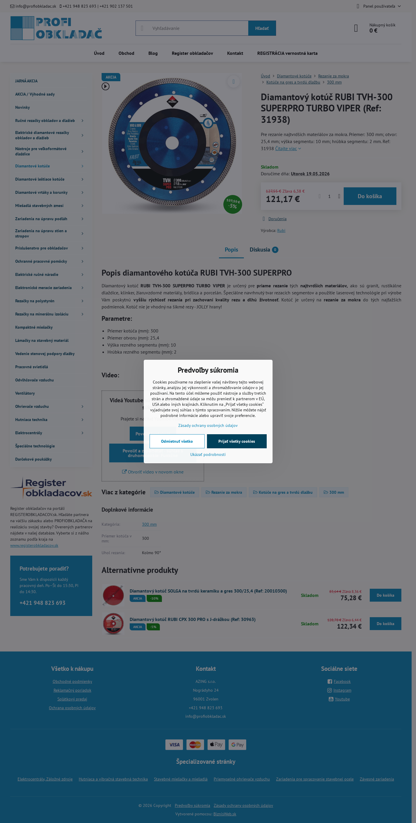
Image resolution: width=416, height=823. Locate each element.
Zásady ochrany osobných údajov (208, 425)
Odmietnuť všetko (177, 441)
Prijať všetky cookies (236, 441)
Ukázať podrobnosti (208, 454)
